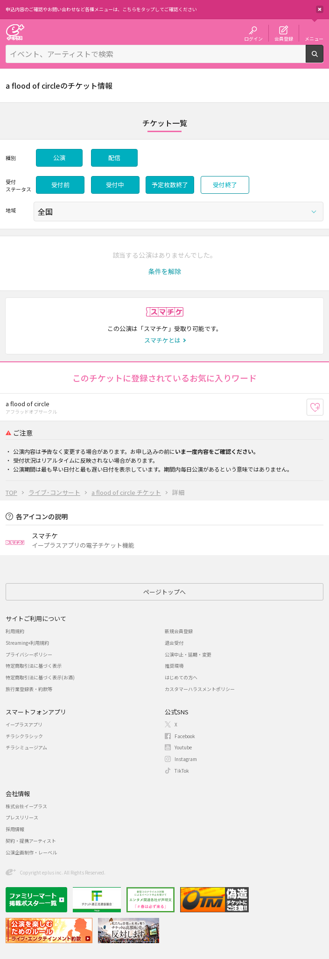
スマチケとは (162, 340)
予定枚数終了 (170, 184)
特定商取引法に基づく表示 (34, 665)
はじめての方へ (181, 677)
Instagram (186, 758)
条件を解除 (164, 271)
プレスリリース (22, 817)
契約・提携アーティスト (31, 840)
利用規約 (15, 631)
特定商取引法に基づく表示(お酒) (40, 677)
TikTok (182, 770)
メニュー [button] (314, 38)
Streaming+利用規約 (27, 642)
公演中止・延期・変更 (188, 654)
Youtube (183, 747)
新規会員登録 (179, 631)
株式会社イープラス (26, 806)
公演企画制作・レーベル (31, 852)
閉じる (319, 9)
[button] (165, 271)
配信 (114, 157)
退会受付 (174, 642)
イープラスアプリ (24, 724)
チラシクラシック (24, 736)
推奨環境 (174, 665)
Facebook (185, 736)
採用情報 (15, 828)
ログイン (253, 38)
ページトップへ (164, 591)
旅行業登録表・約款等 (29, 688)
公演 (59, 157)
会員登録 (283, 38)
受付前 (60, 184)
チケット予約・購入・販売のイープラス (15, 32)
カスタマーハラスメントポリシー (200, 688)
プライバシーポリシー (29, 654)
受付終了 (225, 184)
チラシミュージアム (26, 747)
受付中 (115, 184)
